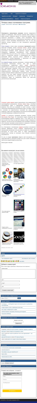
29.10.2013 (9, 24)
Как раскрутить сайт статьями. (28, 258)
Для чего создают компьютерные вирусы (17, 340)
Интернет (15, 16)
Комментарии (23, 24)
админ (4, 24)
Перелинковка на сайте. (7, 358)
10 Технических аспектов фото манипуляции (11, 349)
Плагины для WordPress (7, 18)
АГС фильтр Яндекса (19, 338)
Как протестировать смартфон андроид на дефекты (21, 331)
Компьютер (22, 16)
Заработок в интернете (21, 13)
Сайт (3, 288)
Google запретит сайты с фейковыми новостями (12, 309)
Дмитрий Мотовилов (6, 338)
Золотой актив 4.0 (5, 351)
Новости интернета (25, 18)
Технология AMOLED (6, 315)
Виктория (4, 333)
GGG (3, 335)
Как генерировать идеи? (7, 258)
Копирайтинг (30, 16)
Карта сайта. (5, 13)
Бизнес (17, 18)
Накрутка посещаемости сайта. (16, 333)
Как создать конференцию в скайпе (9, 311)
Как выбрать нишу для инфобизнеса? (10, 353)
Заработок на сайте (6, 16)
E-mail (3, 284)
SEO (12, 13)
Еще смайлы (22, 261)
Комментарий (4, 268)
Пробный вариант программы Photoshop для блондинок (14, 313)
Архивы (3, 364)
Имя (3, 281)
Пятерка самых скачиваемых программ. (16, 23)
